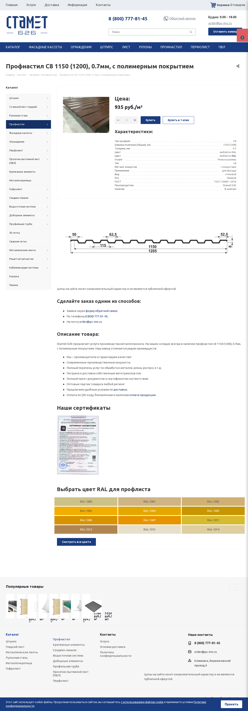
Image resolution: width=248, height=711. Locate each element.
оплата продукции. (142, 395)
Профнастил (61, 639)
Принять (231, 704)
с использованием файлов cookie (142, 702)
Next (239, 587)
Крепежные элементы (69, 644)
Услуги (104, 641)
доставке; (120, 389)
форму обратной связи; (102, 310)
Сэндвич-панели (64, 650)
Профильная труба (66, 666)
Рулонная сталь (17, 657)
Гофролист (13, 668)
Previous (233, 587)
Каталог (12, 634)
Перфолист (61, 680)
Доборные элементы (68, 661)
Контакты (108, 634)
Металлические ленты (22, 652)
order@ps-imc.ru (220, 23)
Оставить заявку (225, 31)
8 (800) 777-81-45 (127, 18)
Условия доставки (112, 646)
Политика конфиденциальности (115, 654)
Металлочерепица (19, 663)
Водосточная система (68, 655)
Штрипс (11, 641)
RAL (234, 155)
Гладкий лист (15, 646)
